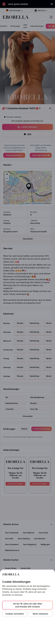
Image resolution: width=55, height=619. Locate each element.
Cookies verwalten (14, 614)
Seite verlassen (40, 614)
